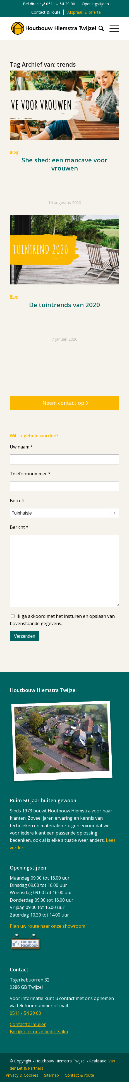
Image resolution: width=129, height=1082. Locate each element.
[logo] (53, 28)
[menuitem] (49, 3)
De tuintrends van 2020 (64, 304)
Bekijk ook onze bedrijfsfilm (39, 1032)
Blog (14, 152)
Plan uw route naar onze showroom (47, 926)
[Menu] (111, 28)
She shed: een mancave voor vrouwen (65, 164)
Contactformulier (28, 1024)
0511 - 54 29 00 (25, 1013)
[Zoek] (98, 28)
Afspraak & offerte (84, 12)
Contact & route (46, 12)
